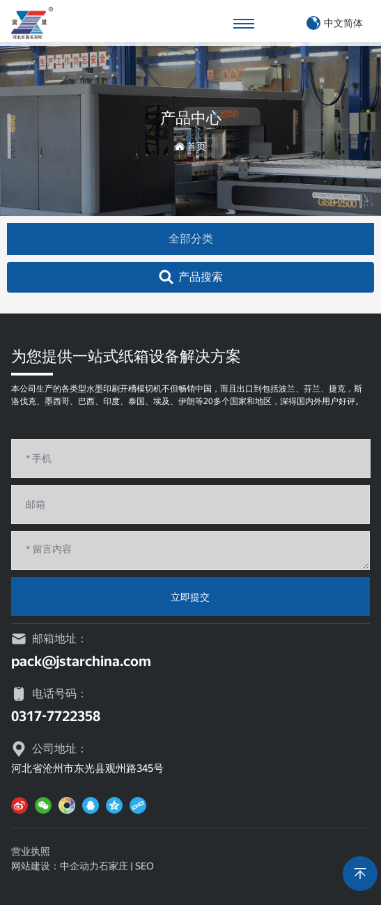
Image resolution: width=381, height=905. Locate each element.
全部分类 (191, 239)
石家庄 (113, 866)
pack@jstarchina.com (81, 661)
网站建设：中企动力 (55, 866)
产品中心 (190, 118)
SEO (144, 866)
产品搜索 (200, 277)
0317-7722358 (55, 716)
